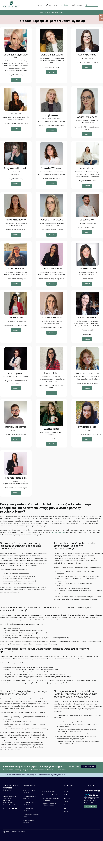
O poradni (67, 791)
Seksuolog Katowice (48, 791)
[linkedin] (16, 808)
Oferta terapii (68, 795)
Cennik (66, 801)
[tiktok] (9, 808)
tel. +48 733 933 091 (9, 805)
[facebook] (3, 808)
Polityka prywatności (18, 832)
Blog (65, 805)
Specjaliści (67, 798)
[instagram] (6, 808)
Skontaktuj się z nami (59, 532)
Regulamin (6, 832)
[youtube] (13, 808)
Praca (65, 808)
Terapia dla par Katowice (50, 795)
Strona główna (51, 12)
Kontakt (66, 811)
